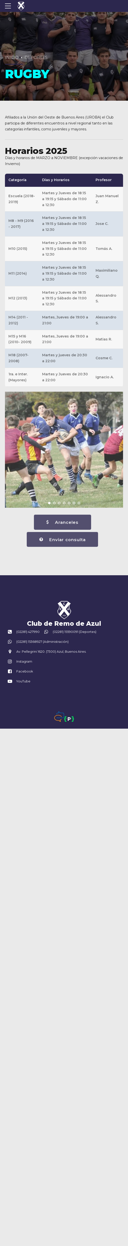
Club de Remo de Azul (64, 623)
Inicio (12, 57)
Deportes (36, 57)
